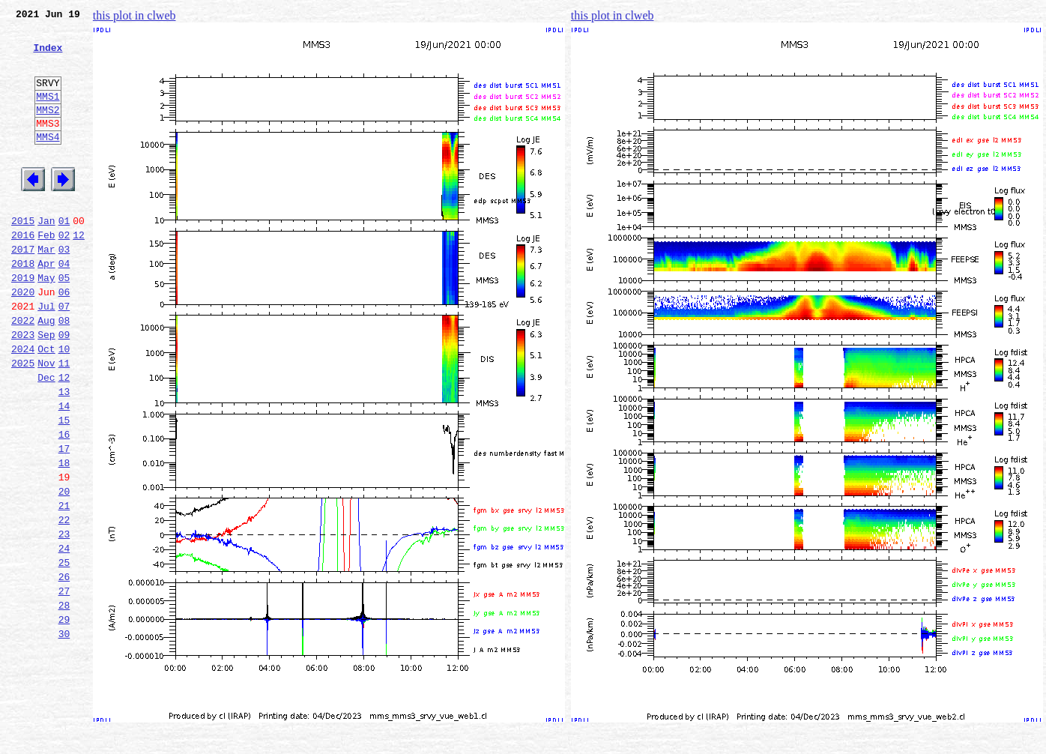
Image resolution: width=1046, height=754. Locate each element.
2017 (22, 289)
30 (64, 734)
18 (64, 536)
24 (64, 635)
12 (79, 273)
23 (64, 619)
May (46, 322)
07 (64, 355)
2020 (22, 339)
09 (64, 388)
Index (47, 56)
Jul (46, 355)
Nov (46, 421)
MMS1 (47, 114)
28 (64, 701)
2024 (22, 404)
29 (64, 718)
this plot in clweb (134, 15)
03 (64, 289)
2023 (22, 388)
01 (64, 256)
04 (64, 306)
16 (64, 503)
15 (64, 487)
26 (64, 668)
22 (64, 602)
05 (64, 322)
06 (64, 339)
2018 (22, 306)
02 (64, 273)
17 (64, 520)
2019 (22, 322)
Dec (46, 437)
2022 (22, 371)
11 (64, 421)
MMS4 (47, 161)
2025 (22, 421)
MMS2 (47, 129)
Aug (46, 371)
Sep (46, 388)
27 (64, 685)
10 (64, 404)
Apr (46, 306)
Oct (46, 404)
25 (64, 652)
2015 (22, 256)
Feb (46, 273)
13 (64, 454)
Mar (46, 289)
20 (64, 569)
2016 (22, 273)
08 (64, 371)
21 (64, 586)
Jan (46, 256)
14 (64, 470)
